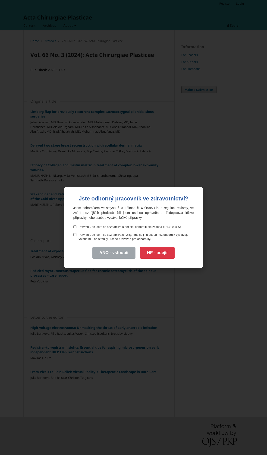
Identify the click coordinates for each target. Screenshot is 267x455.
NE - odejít (157, 252)
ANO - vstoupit (114, 252)
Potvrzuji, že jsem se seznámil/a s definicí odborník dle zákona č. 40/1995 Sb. (127, 227)
